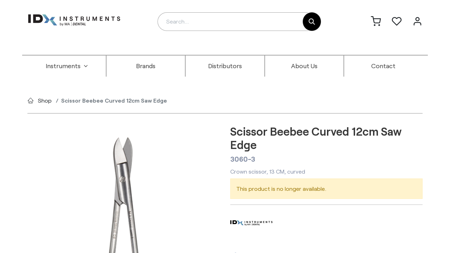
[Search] (312, 21)
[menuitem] (67, 66)
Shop (45, 100)
